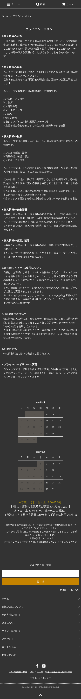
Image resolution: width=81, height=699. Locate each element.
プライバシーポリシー (40, 678)
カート (67, 4)
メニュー (13, 4)
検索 (40, 4)
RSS (31, 671)
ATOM (40, 671)
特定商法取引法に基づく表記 (58, 671)
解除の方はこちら (69, 590)
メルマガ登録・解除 (18, 671)
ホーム (5, 16)
